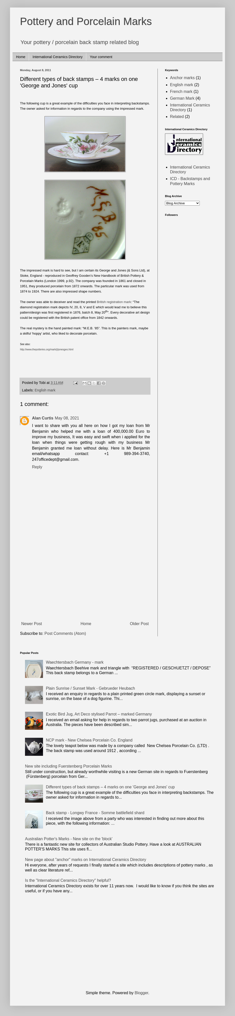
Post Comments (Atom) (65, 633)
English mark (44, 390)
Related (177, 116)
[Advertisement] (85, 581)
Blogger (141, 993)
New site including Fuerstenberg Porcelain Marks (68, 766)
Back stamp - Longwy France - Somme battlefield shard (95, 813)
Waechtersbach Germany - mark (75, 662)
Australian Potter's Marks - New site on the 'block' (68, 839)
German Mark (182, 98)
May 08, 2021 (67, 418)
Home (20, 57)
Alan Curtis (42, 418)
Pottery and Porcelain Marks (86, 21)
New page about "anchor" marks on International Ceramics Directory (85, 859)
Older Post (139, 624)
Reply (37, 467)
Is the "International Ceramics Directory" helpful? (68, 880)
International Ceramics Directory (57, 57)
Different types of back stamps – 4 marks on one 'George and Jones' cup (110, 787)
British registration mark (114, 302)
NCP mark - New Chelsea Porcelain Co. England (89, 740)
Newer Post (31, 624)
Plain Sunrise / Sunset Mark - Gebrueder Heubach (90, 688)
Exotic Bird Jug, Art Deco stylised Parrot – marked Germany (99, 714)
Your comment (101, 57)
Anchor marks (182, 78)
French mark (181, 91)
